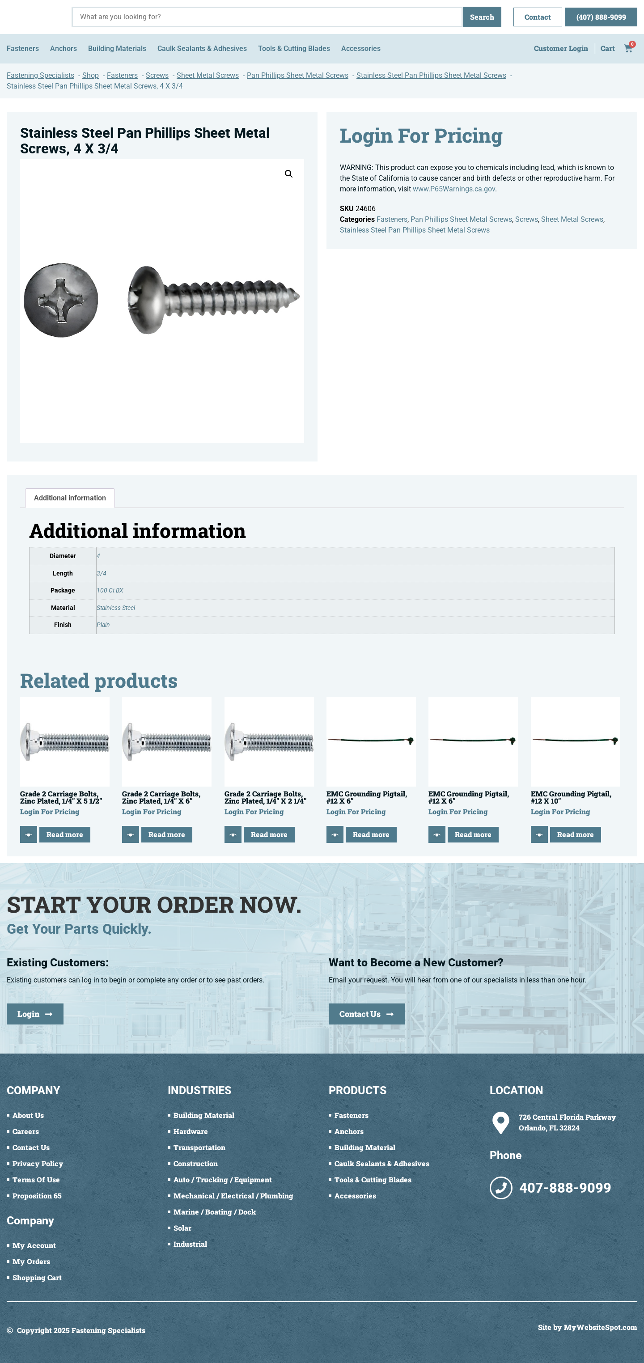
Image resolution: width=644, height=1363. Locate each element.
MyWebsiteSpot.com (600, 1327)
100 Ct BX (110, 590)
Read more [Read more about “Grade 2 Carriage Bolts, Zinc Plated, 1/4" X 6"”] (166, 834)
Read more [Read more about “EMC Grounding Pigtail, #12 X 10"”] (575, 834)
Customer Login (561, 48)
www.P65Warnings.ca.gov (454, 189)
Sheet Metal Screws (572, 219)
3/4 (101, 573)
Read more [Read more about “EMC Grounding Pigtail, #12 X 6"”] (371, 834)
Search (482, 16)
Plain (103, 625)
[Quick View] (28, 834)
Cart (608, 48)
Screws (526, 219)
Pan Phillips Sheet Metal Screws (461, 219)
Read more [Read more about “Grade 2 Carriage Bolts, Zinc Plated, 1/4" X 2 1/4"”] (269, 834)
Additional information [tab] (70, 498)
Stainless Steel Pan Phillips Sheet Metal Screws (415, 230)
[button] (289, 174)
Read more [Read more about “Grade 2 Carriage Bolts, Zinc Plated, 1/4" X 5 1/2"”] (65, 834)
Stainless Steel (116, 608)
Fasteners (392, 219)
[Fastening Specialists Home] (36, 17)
